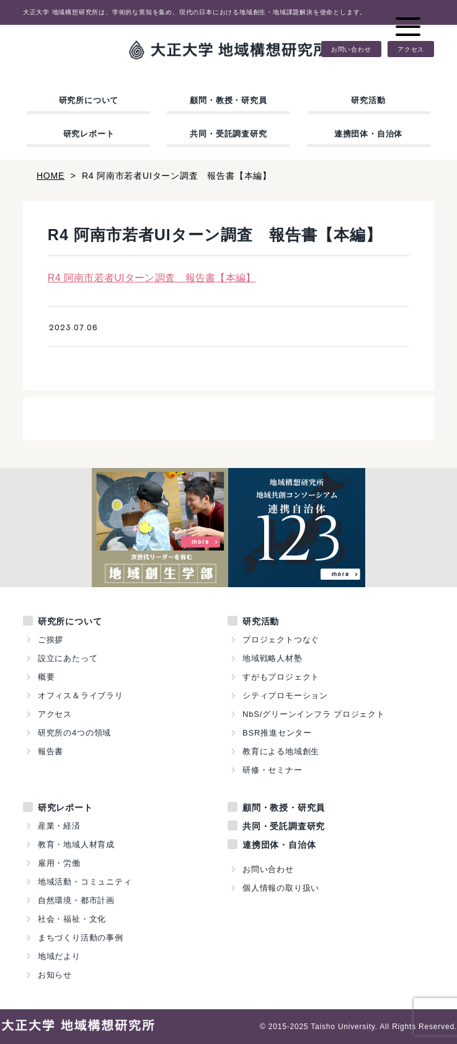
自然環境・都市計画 (76, 900)
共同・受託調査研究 (228, 133)
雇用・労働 (59, 863)
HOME (50, 176)
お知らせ (55, 974)
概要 (46, 677)
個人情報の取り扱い (280, 888)
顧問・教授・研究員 (228, 100)
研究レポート (89, 133)
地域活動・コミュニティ (85, 881)
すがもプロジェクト (280, 677)
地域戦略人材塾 (272, 658)
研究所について (89, 100)
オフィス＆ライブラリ (80, 695)
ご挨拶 (50, 639)
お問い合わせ (351, 49)
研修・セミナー (272, 770)
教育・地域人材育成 (76, 844)
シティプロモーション (285, 695)
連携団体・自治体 (368, 133)
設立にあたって (68, 658)
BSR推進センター (277, 732)
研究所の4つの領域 (74, 732)
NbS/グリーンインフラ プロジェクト (313, 714)
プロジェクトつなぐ (280, 639)
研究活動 (368, 100)
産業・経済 (59, 825)
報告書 (50, 751)
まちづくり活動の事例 (80, 937)
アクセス (410, 49)
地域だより (59, 956)
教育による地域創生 (280, 751)
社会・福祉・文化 (72, 919)
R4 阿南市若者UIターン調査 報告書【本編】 (152, 277)
